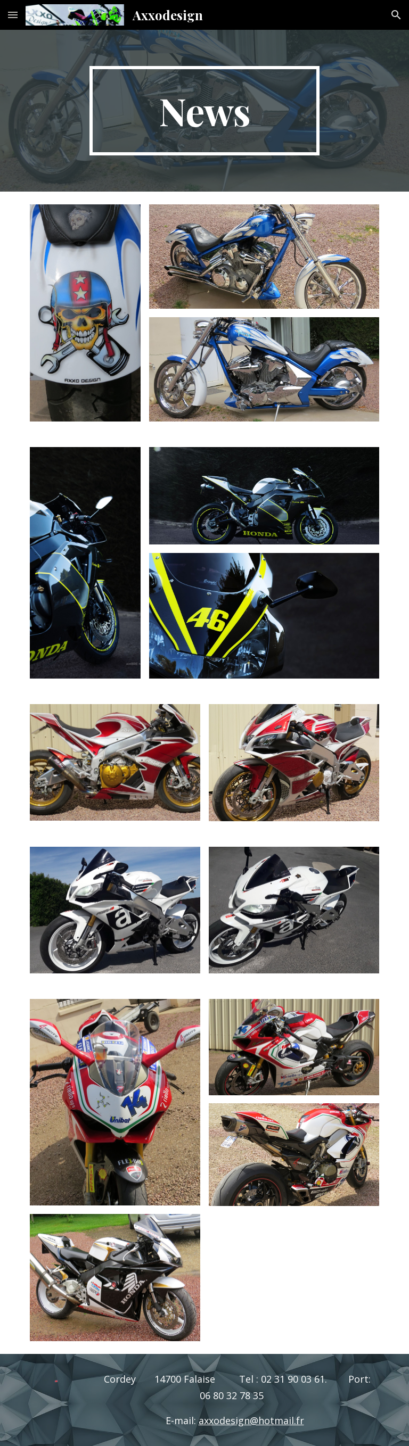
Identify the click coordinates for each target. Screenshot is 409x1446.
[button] (13, 14)
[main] (204, 110)
